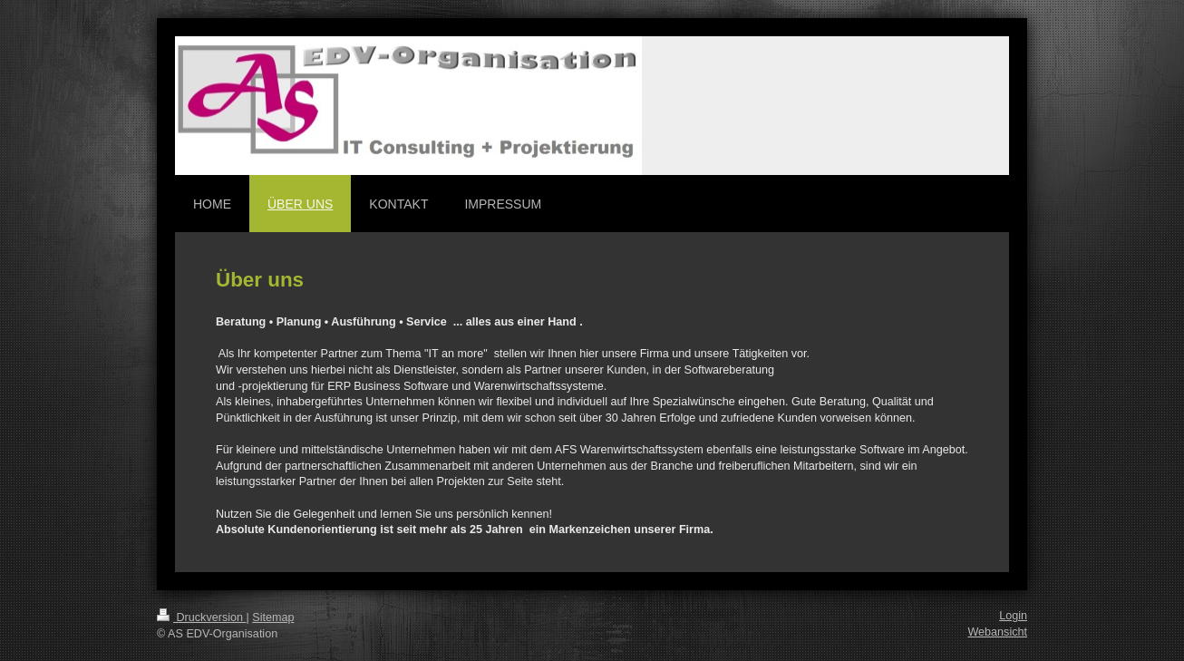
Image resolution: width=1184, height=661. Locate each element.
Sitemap (273, 617)
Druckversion (201, 617)
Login (1013, 615)
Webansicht (997, 632)
